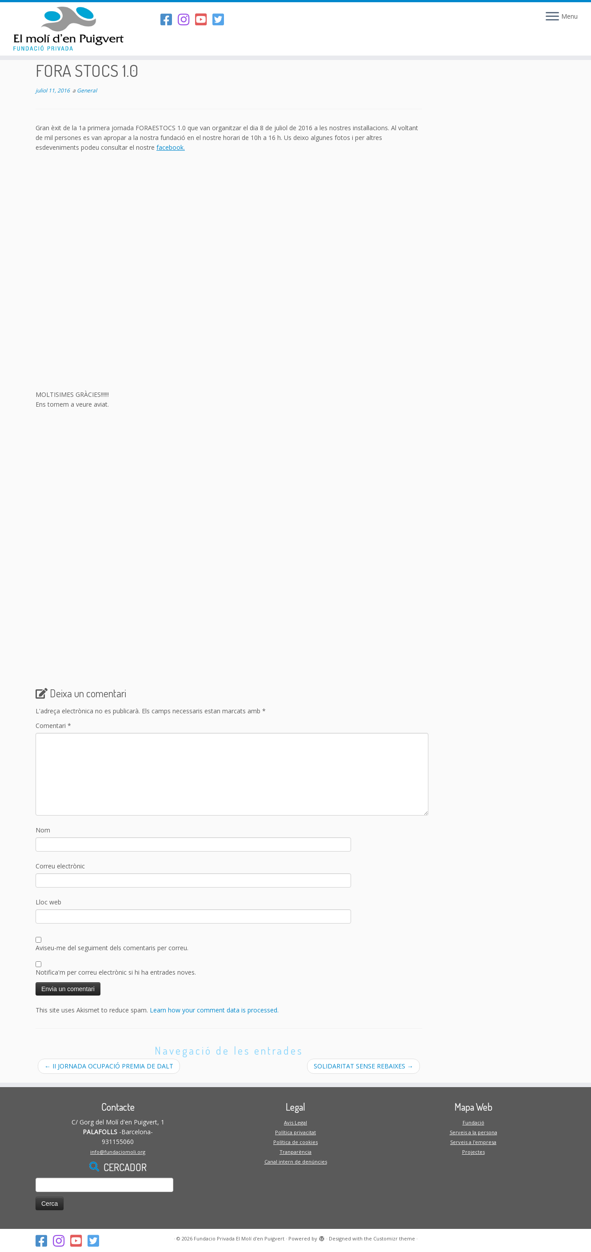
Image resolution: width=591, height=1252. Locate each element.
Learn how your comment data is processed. (214, 1010)
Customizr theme (394, 1238)
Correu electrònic (60, 866)
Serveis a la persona (473, 1132)
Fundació (473, 1122)
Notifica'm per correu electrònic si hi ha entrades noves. (116, 972)
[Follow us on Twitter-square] (221, 19)
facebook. (170, 147)
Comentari (53, 725)
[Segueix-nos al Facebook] (169, 19)
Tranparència (295, 1151)
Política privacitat (295, 1132)
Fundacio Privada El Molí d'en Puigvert (239, 1238)
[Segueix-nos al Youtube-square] (203, 19)
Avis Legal (295, 1122)
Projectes (473, 1151)
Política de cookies (295, 1142)
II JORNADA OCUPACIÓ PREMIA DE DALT (108, 1066)
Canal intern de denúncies (295, 1161)
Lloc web (48, 902)
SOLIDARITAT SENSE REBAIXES (363, 1066)
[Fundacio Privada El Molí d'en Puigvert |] (68, 29)
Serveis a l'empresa (473, 1142)
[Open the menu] (552, 17)
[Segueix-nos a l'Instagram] (186, 19)
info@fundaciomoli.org (117, 1151)
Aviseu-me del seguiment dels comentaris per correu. (112, 948)
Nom (43, 830)
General (87, 90)
